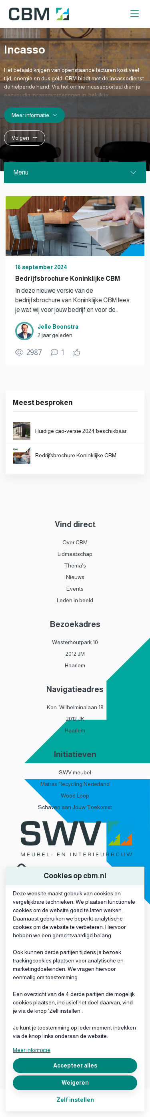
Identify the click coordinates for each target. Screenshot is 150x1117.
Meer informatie (31, 1050)
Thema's (75, 565)
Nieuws (75, 577)
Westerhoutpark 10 (75, 642)
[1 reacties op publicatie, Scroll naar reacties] (57, 353)
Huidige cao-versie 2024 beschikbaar (80, 431)
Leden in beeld (75, 600)
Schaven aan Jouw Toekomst (75, 807)
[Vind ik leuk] (77, 353)
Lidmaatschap (75, 554)
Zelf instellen (75, 1100)
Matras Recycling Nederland (75, 784)
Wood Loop (75, 795)
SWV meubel (75, 772)
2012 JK (75, 719)
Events (75, 588)
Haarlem (75, 665)
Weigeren (75, 1082)
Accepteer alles (75, 1065)
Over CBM (75, 542)
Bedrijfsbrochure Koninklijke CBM (67, 278)
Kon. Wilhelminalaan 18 (75, 707)
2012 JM (75, 654)
